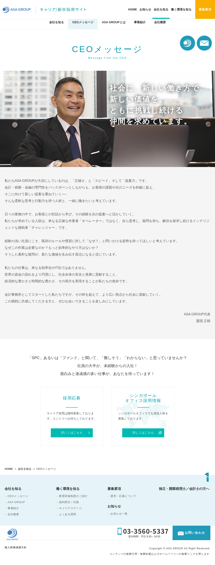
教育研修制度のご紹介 (73, 496)
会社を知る (161, 9)
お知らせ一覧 (119, 514)
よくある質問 (67, 514)
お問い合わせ (204, 43)
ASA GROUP (16, 502)
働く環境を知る (181, 9)
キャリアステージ (70, 508)
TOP (200, 480)
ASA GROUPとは (114, 25)
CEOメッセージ (82, 25)
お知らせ (145, 9)
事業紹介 (140, 25)
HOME (132, 9)
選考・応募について (123, 496)
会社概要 (160, 25)
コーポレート (187, 43)
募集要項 (114, 489)
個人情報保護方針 (16, 551)
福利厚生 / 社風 (69, 502)
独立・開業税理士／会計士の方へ (184, 489)
